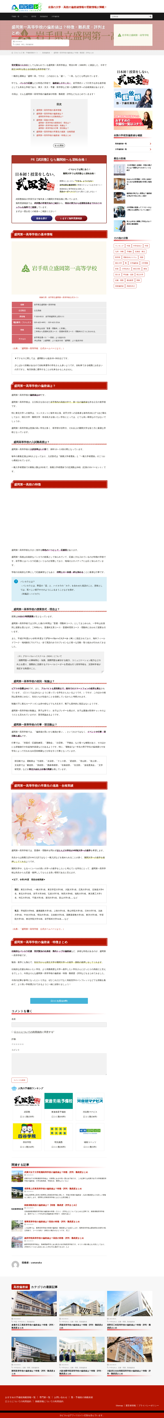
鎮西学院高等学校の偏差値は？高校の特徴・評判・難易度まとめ (54, 1238)
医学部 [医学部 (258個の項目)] (117, 258)
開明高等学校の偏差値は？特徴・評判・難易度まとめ (34, 1373)
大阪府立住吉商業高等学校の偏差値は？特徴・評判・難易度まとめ (128, 1373)
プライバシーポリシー (148, 1407)
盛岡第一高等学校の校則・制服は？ (52, 125)
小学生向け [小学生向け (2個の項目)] (126, 269)
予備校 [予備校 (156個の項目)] (129, 252)
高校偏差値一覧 (122, 144)
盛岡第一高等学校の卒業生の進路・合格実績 (55, 131)
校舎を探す (41, 218)
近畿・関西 (74, 1321)
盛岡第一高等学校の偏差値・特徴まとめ (53, 135)
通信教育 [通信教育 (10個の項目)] (130, 281)
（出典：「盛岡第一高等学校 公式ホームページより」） (38, 348)
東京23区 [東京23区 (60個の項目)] (136, 269)
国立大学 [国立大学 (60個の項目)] (118, 264)
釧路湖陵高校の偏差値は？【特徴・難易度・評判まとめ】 (51, 1205)
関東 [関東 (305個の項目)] (138, 281)
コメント (16, 1049)
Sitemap (119, 1407)
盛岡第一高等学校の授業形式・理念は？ (54, 123)
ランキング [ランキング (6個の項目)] (119, 246)
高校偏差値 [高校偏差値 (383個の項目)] (119, 287)
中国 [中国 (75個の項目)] (128, 246)
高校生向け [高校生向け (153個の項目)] (131, 287)
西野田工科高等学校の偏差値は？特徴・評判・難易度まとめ (128, 1327)
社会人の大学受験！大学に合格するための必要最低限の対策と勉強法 (139, 182)
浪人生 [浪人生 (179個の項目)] (117, 275)
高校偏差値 (51, 16)
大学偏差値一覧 (122, 150)
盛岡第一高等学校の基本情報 (48, 110)
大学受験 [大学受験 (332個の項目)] (144, 264)
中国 (15, 1321)
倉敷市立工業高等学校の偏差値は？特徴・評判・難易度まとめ (34, 1327)
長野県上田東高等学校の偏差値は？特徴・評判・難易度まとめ (53, 1188)
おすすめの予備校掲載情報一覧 (20, 1398)
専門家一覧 (44, 1398)
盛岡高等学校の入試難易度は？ (51, 116)
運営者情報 (131, 1407)
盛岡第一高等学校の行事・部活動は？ (53, 128)
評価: (14, 1039)
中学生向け (22, 1321)
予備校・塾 (17, 16)
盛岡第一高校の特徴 (45, 120)
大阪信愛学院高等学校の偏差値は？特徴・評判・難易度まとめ (81, 1373)
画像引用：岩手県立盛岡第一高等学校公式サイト (59, 297)
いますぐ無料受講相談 (71, 218)
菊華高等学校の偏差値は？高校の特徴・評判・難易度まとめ (52, 1221)
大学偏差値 (65, 16)
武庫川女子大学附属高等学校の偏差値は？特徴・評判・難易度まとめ (56, 1172)
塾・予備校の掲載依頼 (82, 1398)
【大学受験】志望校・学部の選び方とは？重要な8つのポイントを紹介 (139, 168)
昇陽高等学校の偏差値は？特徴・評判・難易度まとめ (81, 1327)
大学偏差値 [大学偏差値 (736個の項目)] (134, 264)
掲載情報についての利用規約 (49, 1403)
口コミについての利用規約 (28, 1031)
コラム (29, 16)
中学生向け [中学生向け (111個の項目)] (137, 246)
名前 (14, 1019)
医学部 (39, 16)
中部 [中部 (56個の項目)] (146, 246)
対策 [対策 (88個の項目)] (117, 269)
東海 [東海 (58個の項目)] (145, 269)
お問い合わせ (60, 1398)
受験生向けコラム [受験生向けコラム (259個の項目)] (130, 258)
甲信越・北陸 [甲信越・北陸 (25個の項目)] (128, 275)
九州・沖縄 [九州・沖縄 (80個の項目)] (119, 252)
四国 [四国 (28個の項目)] (141, 258)
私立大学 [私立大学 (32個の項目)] (140, 275)
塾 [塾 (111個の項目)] (126, 264)
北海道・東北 (19, 44)
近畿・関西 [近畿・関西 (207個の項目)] (119, 281)
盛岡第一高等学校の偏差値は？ (49, 113)
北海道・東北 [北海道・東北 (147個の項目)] (140, 252)
